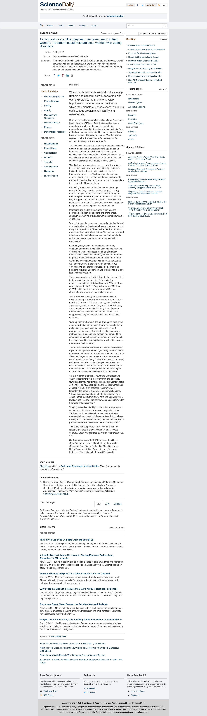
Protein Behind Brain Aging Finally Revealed (146, 49)
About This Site (68, 703)
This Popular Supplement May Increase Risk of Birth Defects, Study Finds (147, 215)
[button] (142, 34)
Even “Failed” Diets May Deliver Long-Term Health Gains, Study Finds (72, 644)
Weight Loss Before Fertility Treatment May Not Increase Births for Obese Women (81, 620)
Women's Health (52, 123)
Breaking (130, 39)
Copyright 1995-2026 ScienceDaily (57, 707)
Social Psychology (135, 123)
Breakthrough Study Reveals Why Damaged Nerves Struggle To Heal (72, 655)
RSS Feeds (48, 695)
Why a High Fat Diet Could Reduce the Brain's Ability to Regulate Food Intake (78, 589)
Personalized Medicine (54, 132)
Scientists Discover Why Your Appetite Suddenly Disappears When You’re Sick (144, 186)
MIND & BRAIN (131, 111)
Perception (132, 119)
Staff (79, 703)
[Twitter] (58, 75)
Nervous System (135, 103)
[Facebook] (54, 75)
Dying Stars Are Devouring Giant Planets (145, 68)
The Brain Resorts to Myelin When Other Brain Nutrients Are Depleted (75, 573)
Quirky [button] (94, 26)
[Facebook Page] (137, 5)
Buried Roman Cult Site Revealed (142, 45)
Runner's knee (51, 176)
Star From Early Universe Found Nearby (144, 72)
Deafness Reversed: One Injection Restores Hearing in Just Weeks (146, 170)
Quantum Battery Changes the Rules (143, 61)
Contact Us (135, 695)
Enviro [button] (71, 26)
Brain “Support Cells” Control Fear (142, 65)
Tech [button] (61, 26)
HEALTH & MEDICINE (134, 95)
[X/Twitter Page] (142, 5)
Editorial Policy (125, 703)
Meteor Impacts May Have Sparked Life (144, 76)
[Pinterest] (63, 75)
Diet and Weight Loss (54, 97)
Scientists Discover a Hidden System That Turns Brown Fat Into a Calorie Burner (145, 209)
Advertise (98, 703)
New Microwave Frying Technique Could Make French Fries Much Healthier (147, 203)
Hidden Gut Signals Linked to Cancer (143, 57)
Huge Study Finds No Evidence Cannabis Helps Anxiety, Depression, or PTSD (145, 193)
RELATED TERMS (47, 138)
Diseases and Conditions (50, 116)
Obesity (47, 110)
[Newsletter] (164, 5)
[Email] (72, 75)
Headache (49, 171)
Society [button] (83, 26)
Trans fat (48, 162)
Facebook (91, 689)
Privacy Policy (110, 703)
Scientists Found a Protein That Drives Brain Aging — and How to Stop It (146, 158)
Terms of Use (139, 703)
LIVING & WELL (132, 127)
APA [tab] (107, 504)
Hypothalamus (51, 144)
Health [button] (50, 26)
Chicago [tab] (118, 504)
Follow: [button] (130, 5)
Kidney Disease (51, 101)
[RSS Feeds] (159, 5)
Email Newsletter (50, 691)
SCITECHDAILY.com (58, 637)
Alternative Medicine (136, 107)
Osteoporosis (50, 153)
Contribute (88, 703)
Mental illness (50, 148)
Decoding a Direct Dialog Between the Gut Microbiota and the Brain (74, 604)
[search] (164, 25)
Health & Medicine (49, 91)
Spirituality (132, 135)
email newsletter (115, 16)
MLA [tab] (99, 504)
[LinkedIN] (67, 75)
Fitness (47, 127)
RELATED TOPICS (48, 85)
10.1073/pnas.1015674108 (55, 494)
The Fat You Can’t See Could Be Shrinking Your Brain (66, 540)
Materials (44, 466)
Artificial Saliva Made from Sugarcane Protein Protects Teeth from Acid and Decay (147, 164)
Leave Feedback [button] (138, 691)
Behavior (132, 115)
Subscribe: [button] (151, 5)
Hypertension (133, 99)
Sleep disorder (51, 167)
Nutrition (48, 157)
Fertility (47, 106)
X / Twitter (91, 692)
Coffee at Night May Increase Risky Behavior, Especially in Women (146, 180)
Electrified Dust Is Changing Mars (142, 53)
